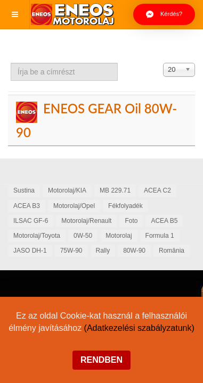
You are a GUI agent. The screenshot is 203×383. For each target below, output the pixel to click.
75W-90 (71, 250)
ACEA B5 (164, 220)
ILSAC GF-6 (30, 220)
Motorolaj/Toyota (36, 235)
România (171, 250)
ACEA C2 (157, 190)
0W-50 (83, 235)
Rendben (101, 359)
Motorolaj (118, 235)
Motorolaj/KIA (67, 190)
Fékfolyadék (125, 206)
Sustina (24, 190)
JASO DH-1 (30, 250)
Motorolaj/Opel (74, 206)
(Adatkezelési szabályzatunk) (139, 327)
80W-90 (134, 250)
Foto (131, 220)
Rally (103, 250)
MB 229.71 (115, 190)
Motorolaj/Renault (86, 220)
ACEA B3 (26, 206)
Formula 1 (159, 235)
